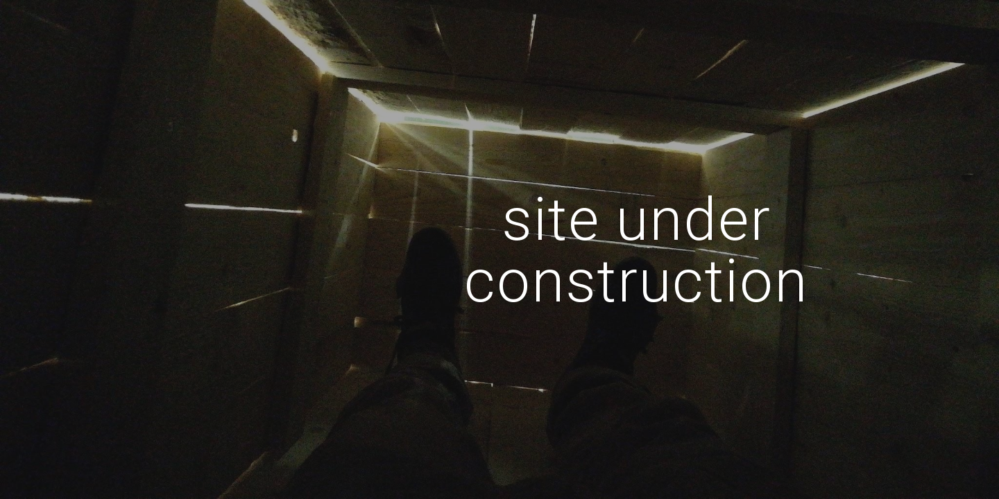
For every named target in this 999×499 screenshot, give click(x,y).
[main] (636, 249)
